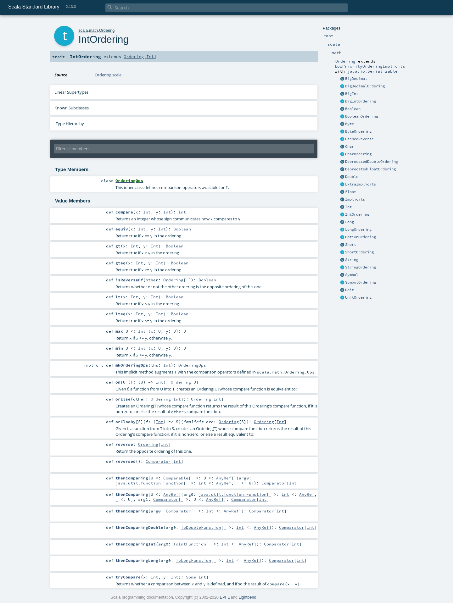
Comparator (158, 461)
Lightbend (247, 597)
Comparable (175, 477)
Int (348, 207)
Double (351, 176)
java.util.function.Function (149, 482)
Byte (349, 124)
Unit (349, 290)
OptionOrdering (360, 237)
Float (350, 192)
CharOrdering (358, 154)
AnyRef (223, 477)
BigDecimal (356, 78)
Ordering (107, 30)
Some (191, 576)
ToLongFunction (193, 560)
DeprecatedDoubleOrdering (371, 161)
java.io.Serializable (372, 71)
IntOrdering (357, 214)
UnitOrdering (358, 297)
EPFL (225, 597)
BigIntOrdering (360, 101)
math (93, 30)
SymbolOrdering (360, 282)
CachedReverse (359, 139)
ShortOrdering (359, 252)
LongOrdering (358, 229)
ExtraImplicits (360, 184)
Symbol (351, 275)
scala (83, 30)
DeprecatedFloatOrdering (370, 169)
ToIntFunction (189, 543)
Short (350, 244)
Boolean (353, 109)
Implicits (355, 199)
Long (349, 222)
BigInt (351, 93)
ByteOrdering (358, 131)
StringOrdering (360, 267)
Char (349, 146)
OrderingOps (192, 365)
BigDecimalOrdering (365, 86)
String (351, 259)
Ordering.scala (108, 75)
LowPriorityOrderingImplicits (370, 66)
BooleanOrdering (361, 116)
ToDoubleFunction (201, 527)
